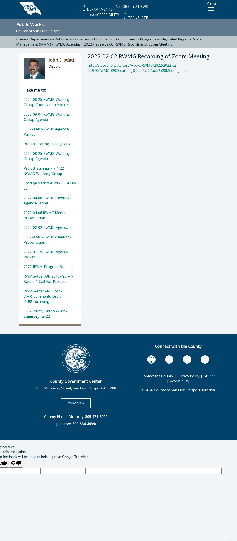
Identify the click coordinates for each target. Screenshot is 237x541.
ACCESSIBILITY (104, 15)
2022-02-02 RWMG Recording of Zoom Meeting (134, 44)
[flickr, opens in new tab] (187, 359)
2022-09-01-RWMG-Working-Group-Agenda (47, 117)
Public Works (30, 24)
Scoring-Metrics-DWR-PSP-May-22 (50, 186)
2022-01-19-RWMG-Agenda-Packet (46, 254)
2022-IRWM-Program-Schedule (49, 266)
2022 (88, 44)
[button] (211, 9)
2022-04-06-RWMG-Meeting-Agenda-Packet (47, 201)
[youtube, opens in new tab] (169, 359)
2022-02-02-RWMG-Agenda (46, 227)
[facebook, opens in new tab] (151, 359)
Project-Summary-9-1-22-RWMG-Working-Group (44, 171)
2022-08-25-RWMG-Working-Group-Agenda (47, 156)
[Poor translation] (16, 464)
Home (21, 39)
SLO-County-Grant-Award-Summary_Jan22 (45, 314)
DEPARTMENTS (97, 8)
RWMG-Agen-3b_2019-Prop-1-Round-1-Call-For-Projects (48, 279)
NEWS (140, 6)
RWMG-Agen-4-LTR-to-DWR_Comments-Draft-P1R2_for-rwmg (43, 296)
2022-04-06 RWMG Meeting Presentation (46, 215)
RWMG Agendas (67, 44)
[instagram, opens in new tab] (204, 359)
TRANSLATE (135, 16)
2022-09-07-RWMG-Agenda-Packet (46, 132)
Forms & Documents (96, 39)
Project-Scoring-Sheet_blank (47, 144)
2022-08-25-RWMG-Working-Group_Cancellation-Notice (47, 102)
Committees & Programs (136, 39)
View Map (79, 402)
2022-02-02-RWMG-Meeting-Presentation (47, 240)
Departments (40, 39)
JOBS (122, 6)
